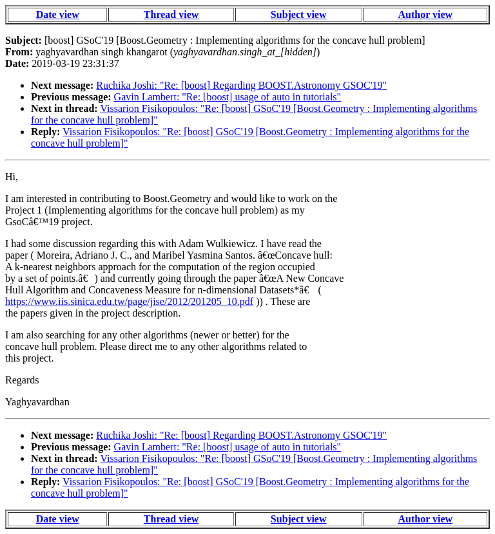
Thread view (171, 14)
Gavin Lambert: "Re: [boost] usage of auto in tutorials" (228, 96)
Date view (57, 14)
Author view (425, 14)
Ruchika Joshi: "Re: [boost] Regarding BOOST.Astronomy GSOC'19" (241, 85)
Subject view (299, 14)
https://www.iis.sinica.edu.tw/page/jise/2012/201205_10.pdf (129, 301)
